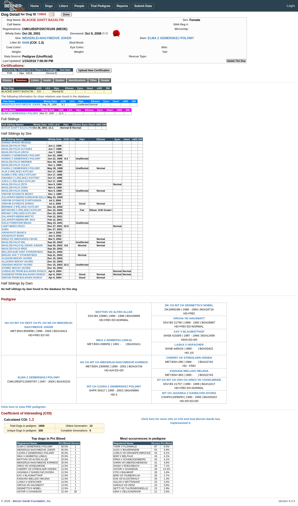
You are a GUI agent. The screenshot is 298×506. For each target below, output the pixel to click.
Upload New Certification (94, 70)
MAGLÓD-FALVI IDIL (14, 242)
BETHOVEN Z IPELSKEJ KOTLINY (22, 210)
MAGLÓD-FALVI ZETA (14, 184)
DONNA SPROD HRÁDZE (16, 142)
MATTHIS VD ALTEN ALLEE (113, 311)
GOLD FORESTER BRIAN (16, 223)
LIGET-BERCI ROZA (13, 226)
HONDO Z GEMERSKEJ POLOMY (21, 158)
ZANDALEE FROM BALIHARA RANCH (24, 271)
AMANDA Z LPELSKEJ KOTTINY (20, 177)
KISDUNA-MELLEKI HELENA (189, 370)
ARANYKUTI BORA (13, 235)
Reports (122, 6)
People (79, 6)
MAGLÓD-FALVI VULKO (15, 165)
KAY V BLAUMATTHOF (189, 331)
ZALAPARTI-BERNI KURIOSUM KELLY (24, 197)
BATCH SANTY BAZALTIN (17, 127)
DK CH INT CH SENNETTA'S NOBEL (189, 305)
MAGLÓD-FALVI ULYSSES (17, 149)
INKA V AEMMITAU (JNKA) (114, 340)
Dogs (49, 6)
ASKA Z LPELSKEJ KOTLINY (19, 181)
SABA (5, 229)
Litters (63, 6)
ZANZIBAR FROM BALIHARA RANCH (23, 274)
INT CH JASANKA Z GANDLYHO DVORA (189, 393)
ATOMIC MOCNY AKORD (16, 268)
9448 (25, 42)
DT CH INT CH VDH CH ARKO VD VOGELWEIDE (189, 379)
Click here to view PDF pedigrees (23, 406)
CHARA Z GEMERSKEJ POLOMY (21, 168)
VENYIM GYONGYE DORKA (18, 203)
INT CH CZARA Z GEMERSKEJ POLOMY (114, 386)
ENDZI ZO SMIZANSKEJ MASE (19, 239)
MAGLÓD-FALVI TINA (14, 145)
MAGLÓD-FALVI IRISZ (14, 248)
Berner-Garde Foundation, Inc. (32, 501)
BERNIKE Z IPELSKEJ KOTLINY (20, 206)
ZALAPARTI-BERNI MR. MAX (18, 219)
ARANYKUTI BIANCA (14, 232)
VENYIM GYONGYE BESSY (17, 194)
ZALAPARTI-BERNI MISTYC (18, 216)
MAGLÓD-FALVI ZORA (15, 187)
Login (291, 5)
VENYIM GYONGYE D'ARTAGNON (21, 200)
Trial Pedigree (100, 6)
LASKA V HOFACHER (189, 344)
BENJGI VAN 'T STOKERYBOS (19, 255)
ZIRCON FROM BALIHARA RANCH (22, 277)
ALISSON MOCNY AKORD (17, 258)
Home (34, 6)
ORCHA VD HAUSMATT (189, 318)
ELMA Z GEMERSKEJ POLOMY (171, 38)
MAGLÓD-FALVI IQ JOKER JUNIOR (22, 245)
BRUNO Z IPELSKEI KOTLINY (19, 213)
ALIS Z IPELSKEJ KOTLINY (17, 171)
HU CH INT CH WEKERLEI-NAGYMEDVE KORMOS (114, 362)
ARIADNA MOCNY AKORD (17, 264)
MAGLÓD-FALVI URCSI (15, 152)
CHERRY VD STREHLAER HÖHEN (189, 357)
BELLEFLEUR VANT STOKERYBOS (22, 251)
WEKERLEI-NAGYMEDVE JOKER (46, 38)
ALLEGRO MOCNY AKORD (17, 261)
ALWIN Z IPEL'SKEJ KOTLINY (19, 174)
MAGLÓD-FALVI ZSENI (15, 190)
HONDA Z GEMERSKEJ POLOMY (21, 155)
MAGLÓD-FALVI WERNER (17, 161)
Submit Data (143, 6)
